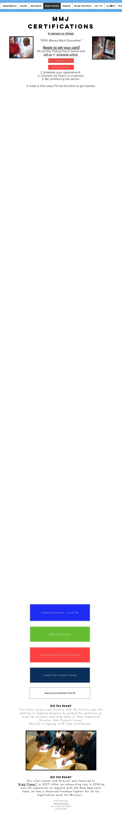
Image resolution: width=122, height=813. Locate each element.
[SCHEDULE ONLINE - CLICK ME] (60, 612)
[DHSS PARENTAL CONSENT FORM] (60, 655)
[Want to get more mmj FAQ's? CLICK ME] (60, 693)
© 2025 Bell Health (61, 800)
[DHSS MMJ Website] (60, 634)
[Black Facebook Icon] (111, 5)
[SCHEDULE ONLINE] (61, 67)
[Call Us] (61, 60)
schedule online (67, 54)
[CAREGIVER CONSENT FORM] (60, 675)
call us (47, 54)
